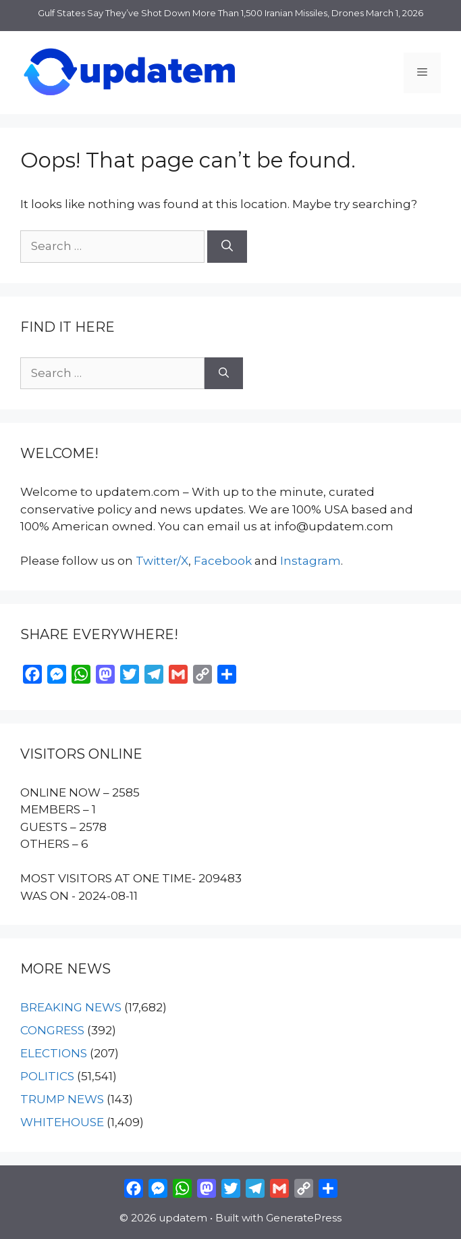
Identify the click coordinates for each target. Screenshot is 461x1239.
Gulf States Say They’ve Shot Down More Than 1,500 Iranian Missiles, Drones (201, 12)
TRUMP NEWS (62, 1099)
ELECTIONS (53, 1053)
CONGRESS (52, 1030)
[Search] (227, 246)
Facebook (223, 560)
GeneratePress (304, 1217)
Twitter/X (162, 560)
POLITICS (47, 1076)
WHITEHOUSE (62, 1122)
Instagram (310, 560)
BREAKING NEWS (70, 1007)
